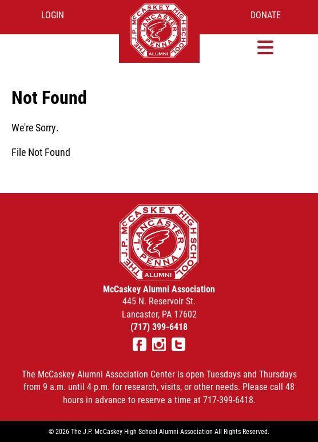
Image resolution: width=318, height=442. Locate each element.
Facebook (139, 344)
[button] (265, 47)
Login (52, 15)
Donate (266, 15)
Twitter (178, 344)
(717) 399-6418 (159, 326)
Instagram (159, 344)
